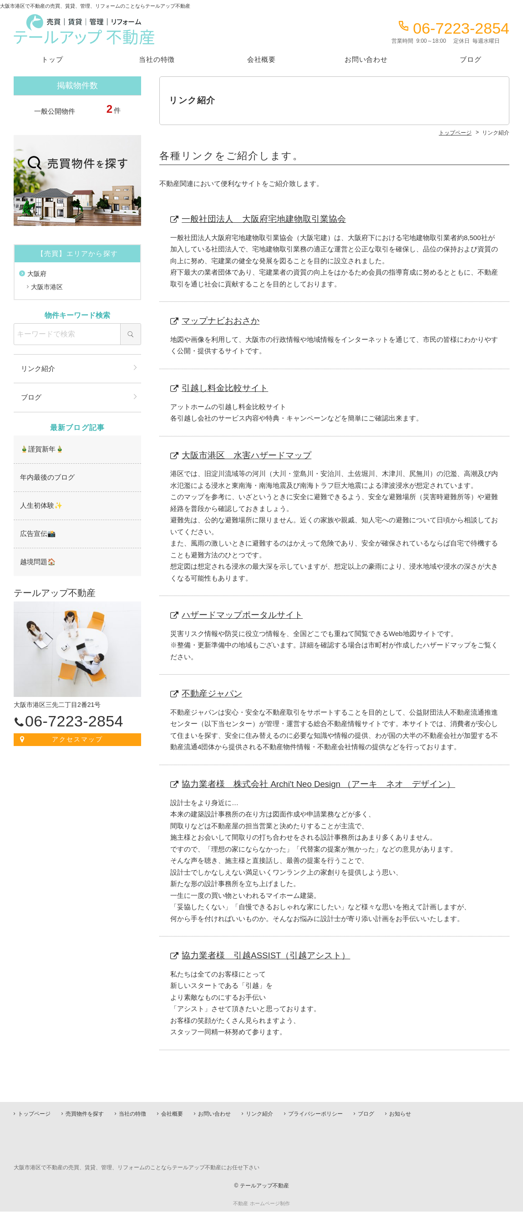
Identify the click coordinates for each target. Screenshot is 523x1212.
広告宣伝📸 (36, 531)
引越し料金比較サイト (225, 388)
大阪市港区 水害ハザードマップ (247, 456)
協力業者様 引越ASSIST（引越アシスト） (266, 957)
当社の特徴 (157, 59)
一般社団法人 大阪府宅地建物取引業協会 (264, 219)
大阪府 (36, 273)
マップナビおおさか (221, 321)
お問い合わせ (366, 59)
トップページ (34, 1114)
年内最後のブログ (45, 475)
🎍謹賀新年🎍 (40, 448)
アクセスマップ (78, 735)
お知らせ (400, 1114)
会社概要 (261, 59)
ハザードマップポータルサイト (242, 616)
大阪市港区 (47, 286)
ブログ (470, 59)
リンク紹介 (38, 368)
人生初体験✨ (40, 503)
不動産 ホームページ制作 (261, 1204)
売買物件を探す (85, 1114)
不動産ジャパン (212, 695)
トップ (52, 59)
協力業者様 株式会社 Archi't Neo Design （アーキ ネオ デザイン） (319, 786)
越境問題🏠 (36, 558)
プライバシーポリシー (315, 1114)
